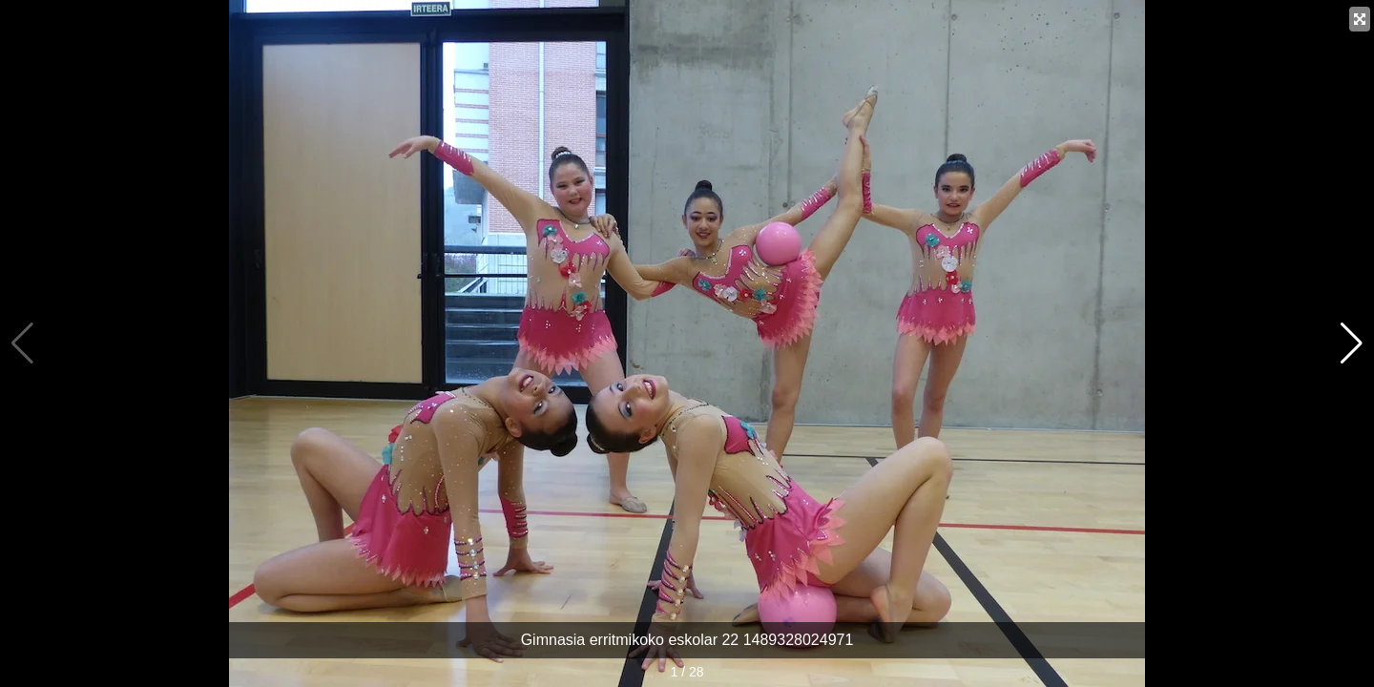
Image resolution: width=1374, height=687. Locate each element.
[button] (1351, 343)
